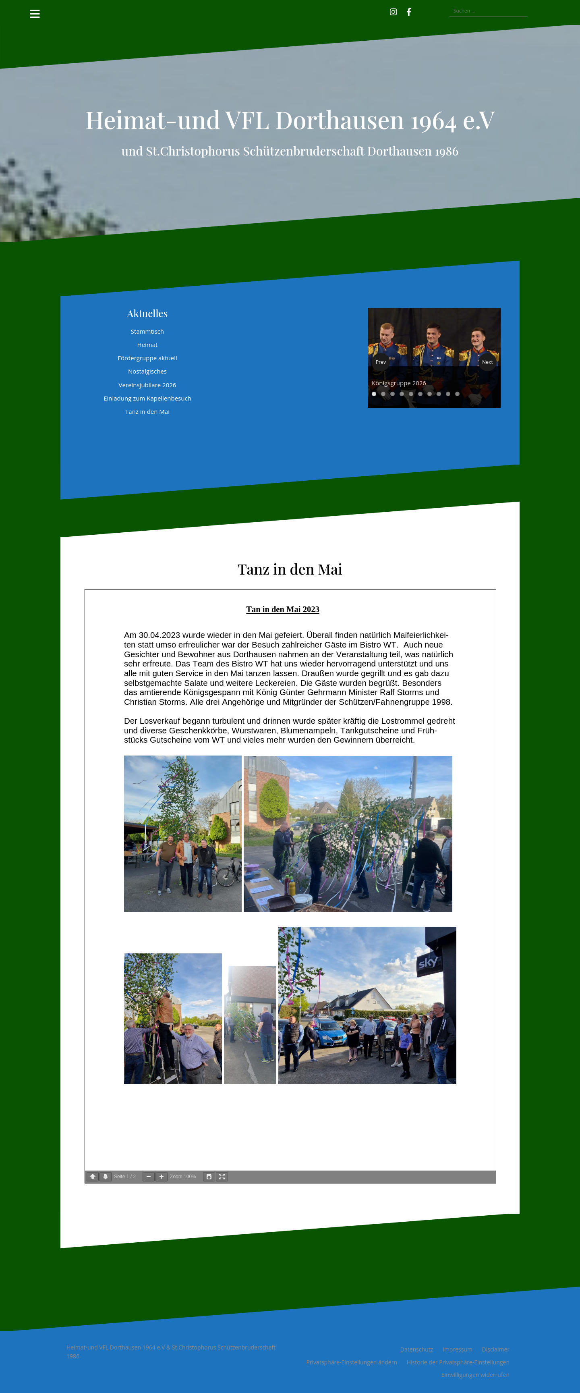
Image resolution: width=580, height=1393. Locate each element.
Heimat (147, 344)
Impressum (457, 1349)
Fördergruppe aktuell (147, 358)
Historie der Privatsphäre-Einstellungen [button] (458, 1362)
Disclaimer (496, 1349)
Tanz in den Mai (147, 411)
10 (457, 394)
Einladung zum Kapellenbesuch (147, 398)
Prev (381, 362)
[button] (420, 11)
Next (487, 362)
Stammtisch (147, 331)
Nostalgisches (147, 371)
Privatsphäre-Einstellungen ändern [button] (351, 1362)
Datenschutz (416, 1349)
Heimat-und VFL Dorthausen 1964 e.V (290, 119)
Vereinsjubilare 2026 (147, 385)
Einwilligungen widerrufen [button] (475, 1374)
